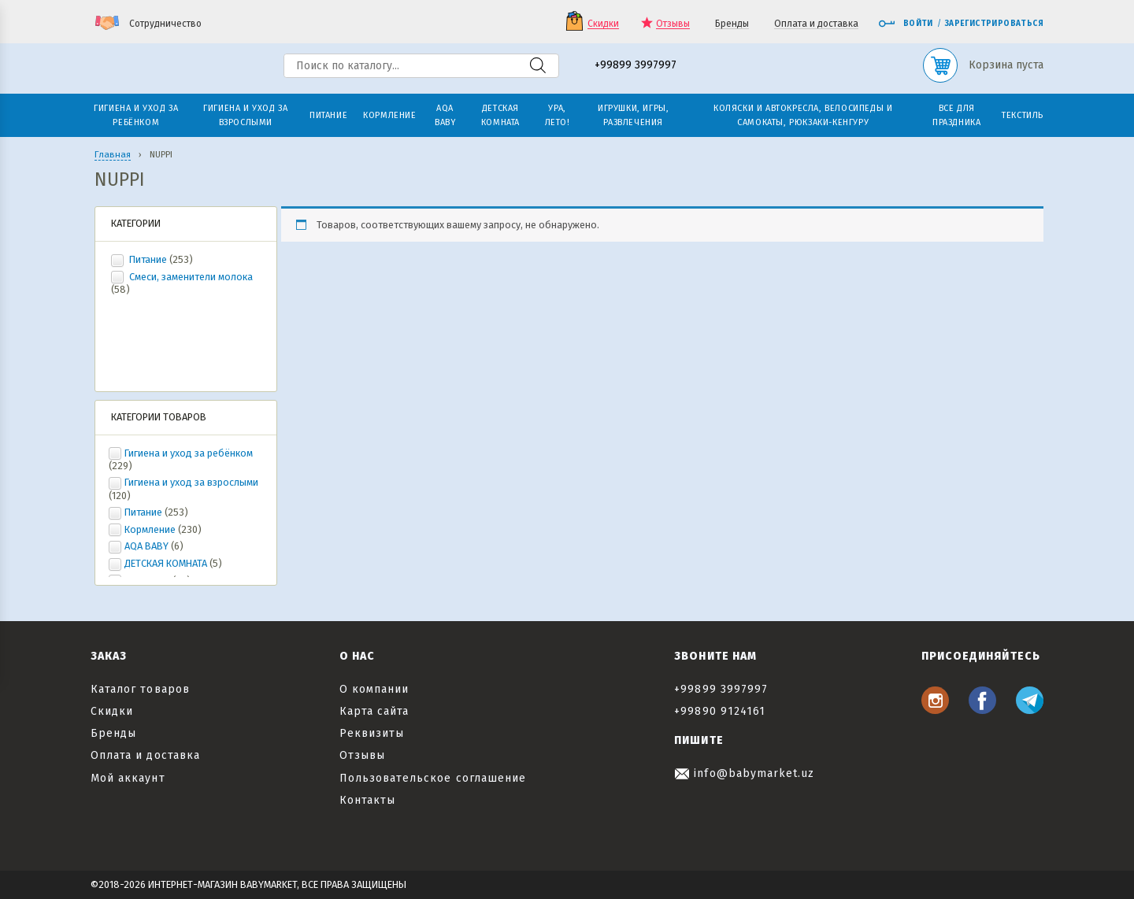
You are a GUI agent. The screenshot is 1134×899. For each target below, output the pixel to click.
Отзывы (673, 24)
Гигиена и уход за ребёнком (188, 453)
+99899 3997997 (635, 66)
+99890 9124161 (719, 711)
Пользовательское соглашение (432, 778)
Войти (905, 23)
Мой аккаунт (128, 778)
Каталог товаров (140, 689)
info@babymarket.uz (744, 773)
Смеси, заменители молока (190, 277)
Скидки (603, 24)
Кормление (150, 529)
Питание (148, 259)
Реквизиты (371, 733)
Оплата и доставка (816, 24)
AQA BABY (146, 546)
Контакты (367, 800)
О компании (374, 689)
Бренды (732, 24)
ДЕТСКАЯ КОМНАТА (165, 563)
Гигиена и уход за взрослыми (191, 482)
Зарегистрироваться (994, 24)
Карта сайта (374, 711)
